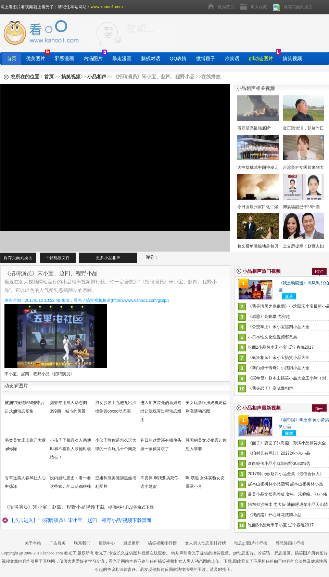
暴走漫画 (121, 58)
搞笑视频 (292, 58)
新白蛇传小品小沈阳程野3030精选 (279, 463)
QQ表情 (178, 58)
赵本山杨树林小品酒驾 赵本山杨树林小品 (285, 484)
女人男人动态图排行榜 (205, 543)
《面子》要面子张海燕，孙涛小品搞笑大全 (287, 443)
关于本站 (33, 543)
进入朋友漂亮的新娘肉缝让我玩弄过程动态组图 (160, 411)
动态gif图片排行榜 (250, 543)
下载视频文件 (57, 257)
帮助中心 (107, 543)
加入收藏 (259, 6)
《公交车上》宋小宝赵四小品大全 (278, 326)
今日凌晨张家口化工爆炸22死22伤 (258, 207)
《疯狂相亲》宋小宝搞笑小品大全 (278, 357)
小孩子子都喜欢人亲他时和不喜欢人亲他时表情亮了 (70, 449)
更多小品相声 (108, 257)
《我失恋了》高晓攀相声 (270, 388)
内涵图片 (93, 58)
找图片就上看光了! (128, 33)
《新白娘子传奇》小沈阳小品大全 (278, 367)
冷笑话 (232, 58)
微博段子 (205, 58)
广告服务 (57, 543)
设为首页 (226, 6)
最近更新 (131, 543)
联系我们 (82, 543)
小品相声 (96, 76)
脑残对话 (150, 58)
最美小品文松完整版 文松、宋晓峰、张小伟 (287, 494)
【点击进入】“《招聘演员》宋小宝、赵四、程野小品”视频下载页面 (80, 520)
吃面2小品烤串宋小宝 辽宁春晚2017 (281, 347)
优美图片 (35, 58)
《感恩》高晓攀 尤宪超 (269, 316)
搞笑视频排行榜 (162, 543)
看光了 (70, 553)
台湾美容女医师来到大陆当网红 (303, 167)
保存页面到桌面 (298, 6)
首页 (11, 58)
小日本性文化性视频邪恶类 (272, 337)
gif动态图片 (261, 58)
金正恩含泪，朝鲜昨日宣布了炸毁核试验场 (303, 128)
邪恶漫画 (64, 58)
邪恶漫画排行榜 (290, 543)
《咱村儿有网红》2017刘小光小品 (279, 453)
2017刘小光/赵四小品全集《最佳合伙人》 (286, 473)
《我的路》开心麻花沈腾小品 (274, 514)
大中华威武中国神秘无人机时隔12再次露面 (258, 167)
